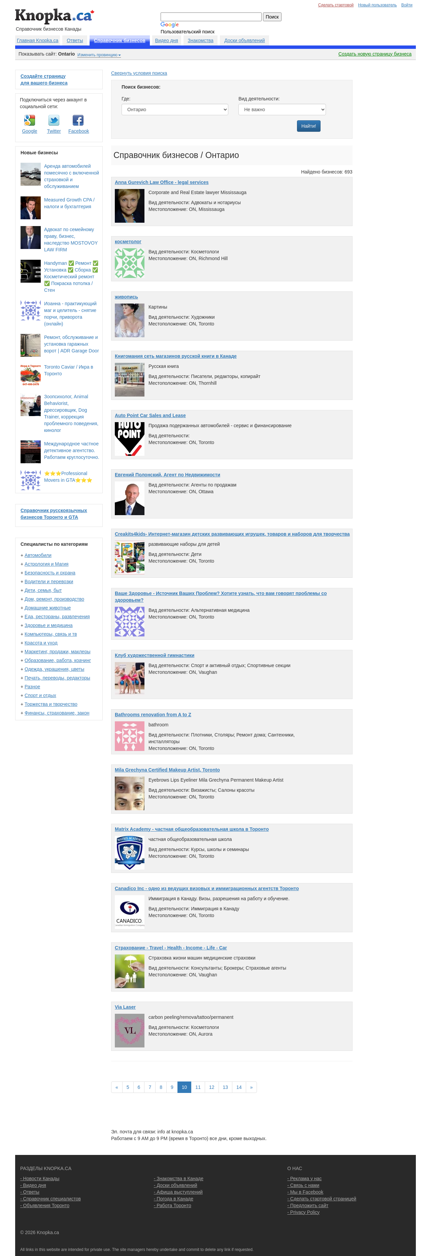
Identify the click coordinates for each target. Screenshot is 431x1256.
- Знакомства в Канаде (178, 1178)
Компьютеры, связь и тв (51, 634)
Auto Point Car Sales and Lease (150, 415)
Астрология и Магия (46, 564)
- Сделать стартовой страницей (321, 1198)
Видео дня (166, 40)
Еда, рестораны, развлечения (57, 616)
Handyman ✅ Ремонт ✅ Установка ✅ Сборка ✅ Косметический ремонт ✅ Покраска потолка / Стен (71, 276)
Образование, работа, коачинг (58, 660)
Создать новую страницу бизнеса (374, 54)
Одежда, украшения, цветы (54, 669)
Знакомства (200, 40)
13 (225, 1087)
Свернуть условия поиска (139, 73)
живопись (126, 297)
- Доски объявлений (175, 1185)
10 (184, 1087)
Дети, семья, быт (43, 590)
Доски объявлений (244, 40)
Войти (406, 5)
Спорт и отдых (40, 695)
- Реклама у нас (304, 1178)
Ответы (75, 40)
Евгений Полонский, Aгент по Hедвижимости (167, 474)
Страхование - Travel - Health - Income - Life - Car (171, 947)
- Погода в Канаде (173, 1198)
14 (239, 1087)
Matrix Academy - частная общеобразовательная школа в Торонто (192, 829)
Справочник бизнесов (119, 40)
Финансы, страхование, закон (57, 713)
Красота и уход (41, 643)
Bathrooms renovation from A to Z (153, 714)
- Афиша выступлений (178, 1192)
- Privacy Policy (303, 1212)
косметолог (128, 241)
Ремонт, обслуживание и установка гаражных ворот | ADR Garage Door (71, 344)
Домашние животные (48, 607)
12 (211, 1087)
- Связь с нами (303, 1185)
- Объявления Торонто (44, 1205)
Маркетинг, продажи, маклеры (57, 651)
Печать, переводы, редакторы (57, 678)
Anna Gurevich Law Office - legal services (162, 182)
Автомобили (38, 555)
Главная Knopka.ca (37, 40)
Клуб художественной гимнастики (154, 655)
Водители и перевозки (49, 581)
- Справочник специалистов (50, 1198)
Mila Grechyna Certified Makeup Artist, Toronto (167, 770)
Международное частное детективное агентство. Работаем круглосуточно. (71, 450)
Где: (126, 98)
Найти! (308, 126)
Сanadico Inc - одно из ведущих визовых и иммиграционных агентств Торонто (207, 888)
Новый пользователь (377, 5)
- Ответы (29, 1192)
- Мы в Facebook (305, 1192)
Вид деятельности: (258, 98)
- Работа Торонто (172, 1205)
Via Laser (125, 1007)
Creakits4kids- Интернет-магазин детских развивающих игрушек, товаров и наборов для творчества (232, 534)
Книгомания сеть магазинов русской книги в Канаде (176, 356)
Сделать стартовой (336, 5)
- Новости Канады (39, 1178)
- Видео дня (33, 1185)
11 (198, 1087)
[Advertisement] (386, 171)
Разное (32, 686)
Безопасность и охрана (50, 572)
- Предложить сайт (307, 1205)
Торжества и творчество (51, 704)
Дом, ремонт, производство (54, 599)
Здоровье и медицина (49, 625)
